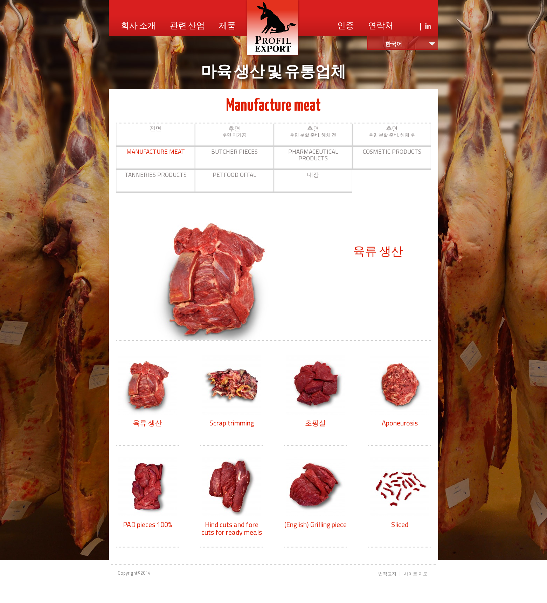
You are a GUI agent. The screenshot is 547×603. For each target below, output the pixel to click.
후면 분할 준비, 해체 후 (392, 131)
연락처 (380, 26)
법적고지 (387, 573)
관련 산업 (187, 26)
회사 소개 (138, 26)
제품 (227, 26)
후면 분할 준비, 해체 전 (313, 131)
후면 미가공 (234, 131)
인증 (345, 26)
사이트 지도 (416, 573)
